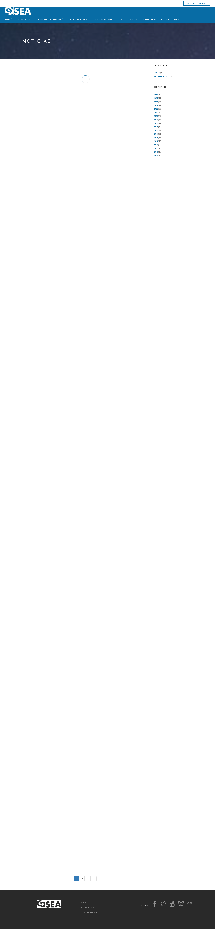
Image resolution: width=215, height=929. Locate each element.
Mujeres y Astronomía (104, 19)
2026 (156, 94)
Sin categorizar (161, 76)
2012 (156, 144)
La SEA (157, 72)
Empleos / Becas (149, 19)
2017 (156, 126)
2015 (156, 134)
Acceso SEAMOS (196, 3)
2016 (156, 130)
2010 (156, 151)
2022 (156, 108)
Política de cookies (89, 912)
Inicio (83, 902)
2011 (156, 148)
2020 (156, 116)
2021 (156, 112)
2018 (156, 123)
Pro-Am (122, 19)
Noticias (165, 19)
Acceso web (86, 907)
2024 (156, 101)
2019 (156, 119)
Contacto (178, 19)
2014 (156, 137)
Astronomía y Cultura (79, 19)
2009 (156, 155)
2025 (156, 98)
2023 (156, 105)
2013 (156, 141)
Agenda (133, 19)
